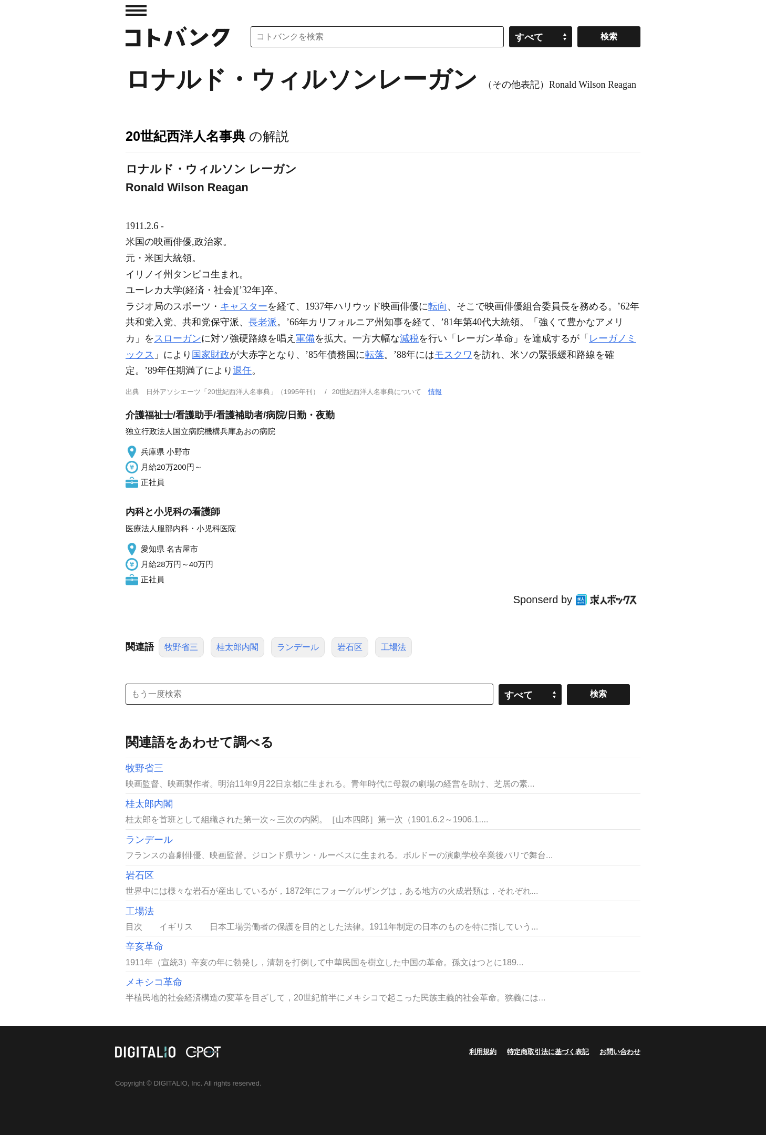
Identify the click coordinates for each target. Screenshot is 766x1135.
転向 (437, 306)
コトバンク (178, 36)
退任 (242, 370)
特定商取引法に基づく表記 (548, 1052)
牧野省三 (181, 647)
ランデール (298, 647)
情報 (435, 392)
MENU (136, 10)
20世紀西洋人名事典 (185, 136)
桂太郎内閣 (237, 647)
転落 (374, 354)
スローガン (177, 338)
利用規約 (482, 1052)
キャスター (243, 306)
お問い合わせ (619, 1052)
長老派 (263, 322)
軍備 (305, 338)
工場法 (393, 647)
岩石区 (350, 647)
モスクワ (453, 354)
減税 (409, 338)
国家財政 (211, 354)
